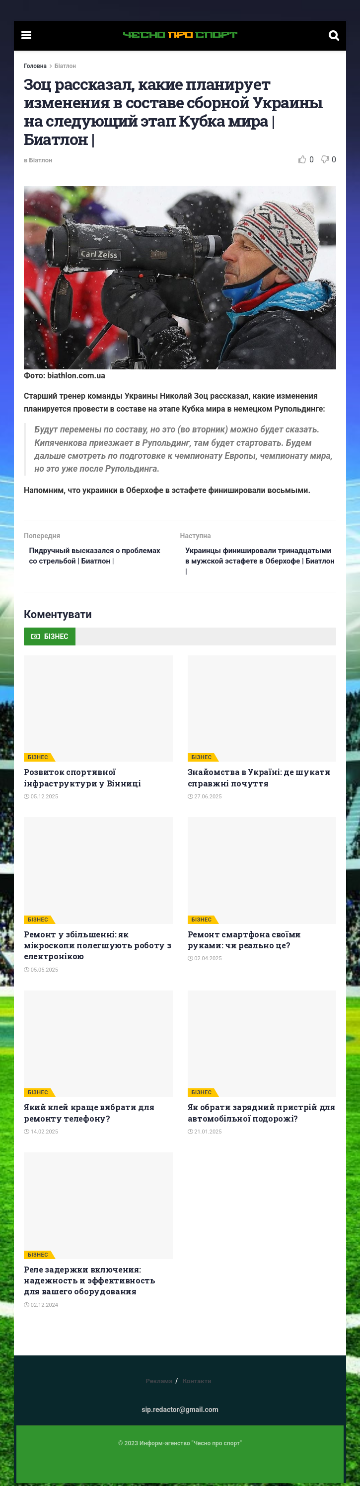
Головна (35, 66)
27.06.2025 (205, 799)
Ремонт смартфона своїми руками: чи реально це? (244, 942)
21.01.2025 (205, 1135)
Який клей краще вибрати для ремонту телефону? (89, 1115)
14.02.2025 (41, 1135)
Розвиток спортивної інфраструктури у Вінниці (82, 780)
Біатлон (65, 66)
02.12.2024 (41, 1308)
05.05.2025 (41, 973)
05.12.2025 (41, 799)
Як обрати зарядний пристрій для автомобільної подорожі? (261, 1115)
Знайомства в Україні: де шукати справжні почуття (259, 780)
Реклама (158, 1384)
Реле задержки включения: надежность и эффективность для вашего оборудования (89, 1283)
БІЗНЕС (38, 760)
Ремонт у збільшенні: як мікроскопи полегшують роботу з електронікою (97, 948)
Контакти (197, 1384)
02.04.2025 (205, 961)
